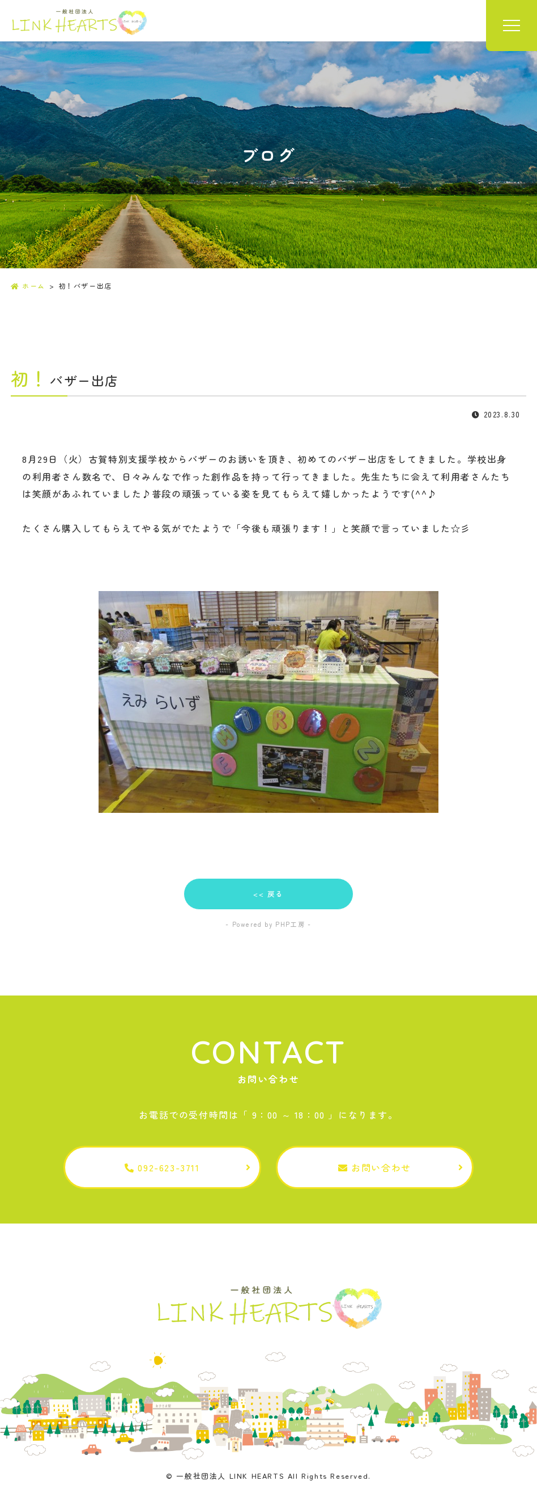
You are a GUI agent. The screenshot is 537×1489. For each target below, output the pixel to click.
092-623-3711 (162, 1167)
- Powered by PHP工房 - (268, 924)
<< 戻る (268, 893)
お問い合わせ (374, 1167)
